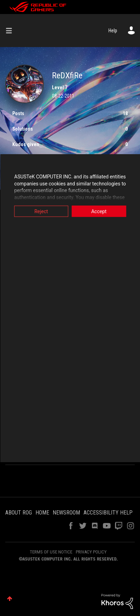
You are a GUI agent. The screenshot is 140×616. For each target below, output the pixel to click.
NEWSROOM (66, 512)
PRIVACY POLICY (91, 552)
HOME (42, 512)
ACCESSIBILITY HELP (108, 512)
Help (112, 30)
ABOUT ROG (18, 512)
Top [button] (9, 598)
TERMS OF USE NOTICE (51, 552)
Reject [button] (41, 211)
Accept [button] (99, 211)
